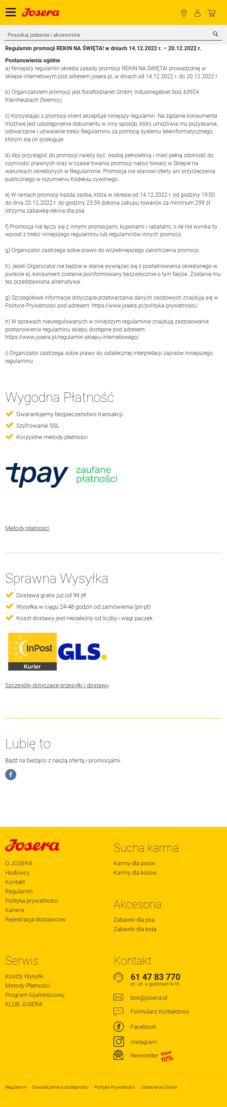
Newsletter (152, 1055)
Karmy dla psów (134, 863)
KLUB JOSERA (24, 1004)
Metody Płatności (27, 985)
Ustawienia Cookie (159, 1087)
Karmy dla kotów (135, 872)
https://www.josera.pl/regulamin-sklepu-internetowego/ (72, 337)
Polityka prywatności (31, 900)
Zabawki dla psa (134, 919)
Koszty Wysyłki (24, 976)
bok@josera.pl (148, 997)
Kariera (14, 910)
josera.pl (101, 76)
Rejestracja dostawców (35, 919)
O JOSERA (19, 863)
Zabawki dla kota (134, 929)
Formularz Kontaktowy (159, 1011)
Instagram (143, 1041)
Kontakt (15, 881)
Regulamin (19, 891)
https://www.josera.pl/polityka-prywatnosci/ (145, 305)
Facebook (143, 1026)
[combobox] (113, 35)
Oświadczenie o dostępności (60, 1087)
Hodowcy (17, 872)
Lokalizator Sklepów (184, 13)
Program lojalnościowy (35, 994)
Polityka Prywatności (114, 1087)
